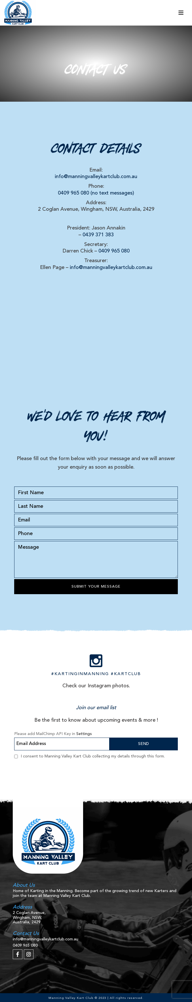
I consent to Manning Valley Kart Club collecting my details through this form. (93, 756)
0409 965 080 (114, 251)
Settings (84, 734)
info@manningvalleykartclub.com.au (96, 176)
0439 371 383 (98, 234)
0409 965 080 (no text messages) (96, 193)
